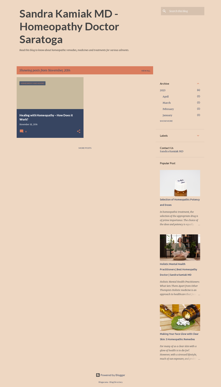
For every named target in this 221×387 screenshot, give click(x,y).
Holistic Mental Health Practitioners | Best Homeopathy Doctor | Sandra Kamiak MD (178, 269)
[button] (79, 131)
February (168, 109)
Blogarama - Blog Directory (111, 382)
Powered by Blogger (110, 375)
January (167, 115)
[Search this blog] (186, 11)
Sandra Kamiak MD (171, 151)
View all (145, 70)
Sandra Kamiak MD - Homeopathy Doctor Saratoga (69, 26)
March (167, 102)
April (166, 96)
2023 (162, 90)
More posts (85, 148)
